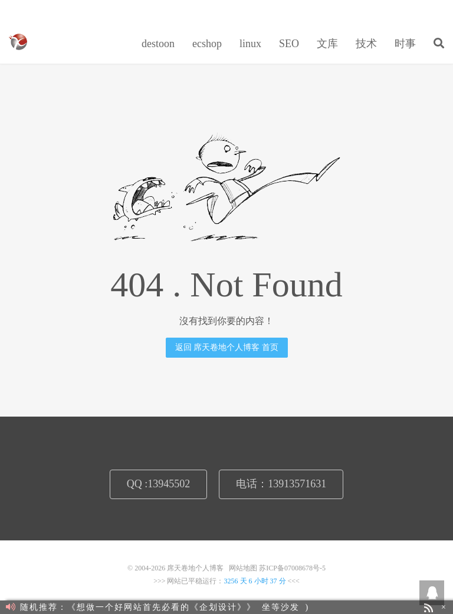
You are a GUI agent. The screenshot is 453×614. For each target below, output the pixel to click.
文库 (327, 43)
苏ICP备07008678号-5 (292, 568)
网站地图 (243, 568)
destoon (158, 43)
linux (250, 43)
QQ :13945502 (159, 484)
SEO (289, 43)
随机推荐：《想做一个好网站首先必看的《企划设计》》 (131, 607)
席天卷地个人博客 (18, 41)
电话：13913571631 (281, 484)
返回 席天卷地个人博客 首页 (226, 347)
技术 (366, 43)
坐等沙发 (281, 607)
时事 (405, 43)
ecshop (207, 43)
